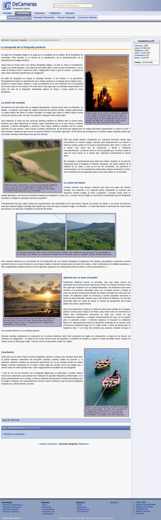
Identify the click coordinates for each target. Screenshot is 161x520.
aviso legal (141, 502)
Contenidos (139, 55)
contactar (140, 513)
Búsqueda (46, 507)
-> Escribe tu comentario (13, 434)
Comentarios (48, 514)
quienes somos (143, 511)
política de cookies (144, 507)
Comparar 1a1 (48, 511)
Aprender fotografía (68, 444)
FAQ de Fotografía (66, 17)
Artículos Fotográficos (19, 17)
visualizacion (142, 509)
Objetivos (138, 50)
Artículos (53, 444)
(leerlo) (33, 428)
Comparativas (48, 509)
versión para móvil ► (11, 518)
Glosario (114, 502)
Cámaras (138, 46)
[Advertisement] (58, 29)
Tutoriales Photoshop (43, 17)
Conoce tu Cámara (87, 17)
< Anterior (42, 444)
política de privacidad (146, 504)
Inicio (44, 505)
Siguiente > (84, 444)
